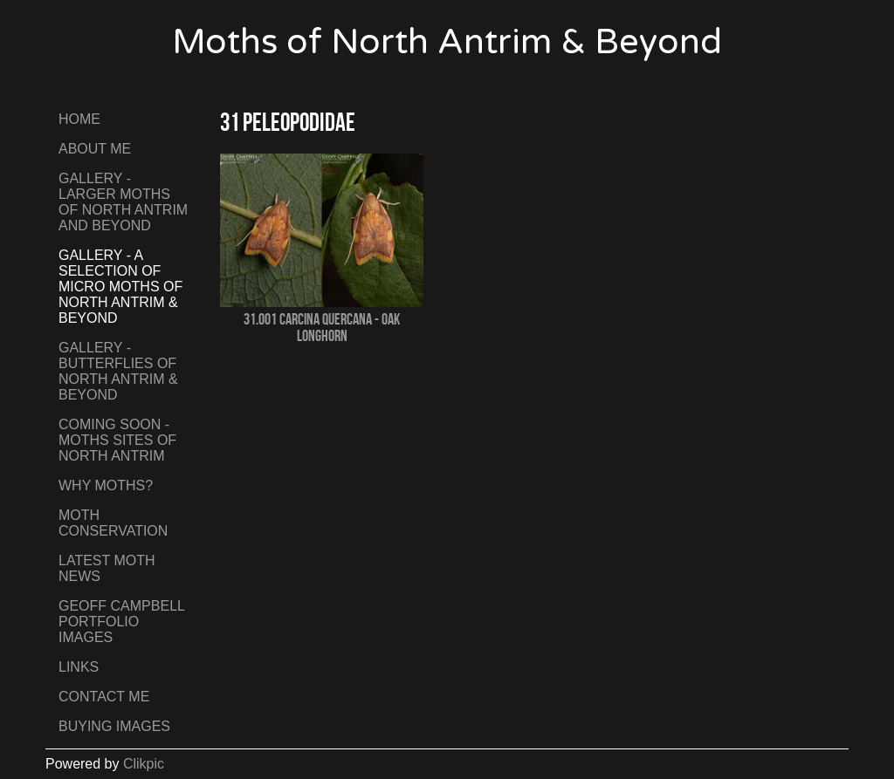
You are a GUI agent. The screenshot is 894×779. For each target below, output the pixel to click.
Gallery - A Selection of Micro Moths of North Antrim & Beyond (120, 286)
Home (79, 119)
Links (78, 666)
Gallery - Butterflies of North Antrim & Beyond (118, 371)
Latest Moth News (106, 568)
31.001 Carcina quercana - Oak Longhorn (322, 327)
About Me (94, 148)
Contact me (103, 696)
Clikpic (143, 763)
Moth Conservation (113, 523)
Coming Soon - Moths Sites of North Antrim (117, 440)
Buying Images (114, 726)
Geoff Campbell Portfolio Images (121, 621)
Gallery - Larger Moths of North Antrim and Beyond (123, 202)
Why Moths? (105, 485)
